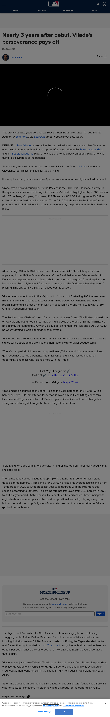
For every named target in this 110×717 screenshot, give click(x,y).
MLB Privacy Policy (51, 706)
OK (64, 711)
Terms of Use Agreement (73, 706)
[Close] (105, 703)
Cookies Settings (44, 711)
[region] (55, 708)
